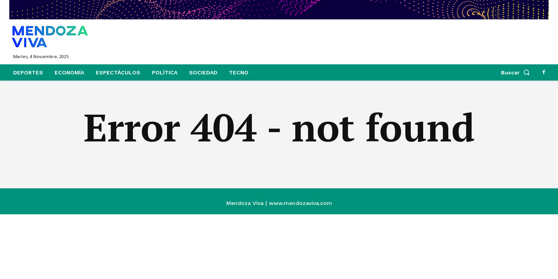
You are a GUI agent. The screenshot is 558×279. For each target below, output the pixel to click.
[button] (517, 72)
